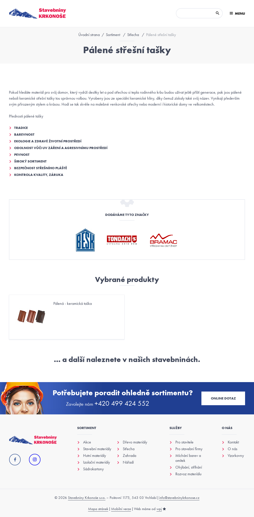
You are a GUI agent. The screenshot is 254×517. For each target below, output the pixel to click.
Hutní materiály (94, 455)
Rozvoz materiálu (188, 474)
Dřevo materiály (135, 442)
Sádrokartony (93, 469)
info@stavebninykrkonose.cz (179, 497)
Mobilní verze (121, 508)
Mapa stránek (98, 508)
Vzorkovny (236, 455)
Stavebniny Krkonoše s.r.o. (86, 497)
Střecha (133, 34)
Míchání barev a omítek (188, 458)
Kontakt (233, 442)
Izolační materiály (96, 462)
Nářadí (128, 462)
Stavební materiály (97, 448)
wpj (159, 508)
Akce (87, 442)
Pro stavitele (184, 442)
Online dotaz (223, 398)
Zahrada (129, 455)
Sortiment (113, 34)
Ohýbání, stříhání (188, 467)
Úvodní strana (89, 34)
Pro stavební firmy (188, 448)
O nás (232, 448)
